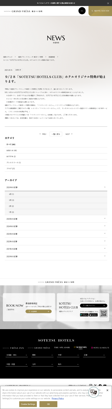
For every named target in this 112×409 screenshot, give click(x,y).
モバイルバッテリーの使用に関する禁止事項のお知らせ (56, 3)
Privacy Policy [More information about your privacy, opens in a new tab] (58, 398)
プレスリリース (13, 162)
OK (48, 404)
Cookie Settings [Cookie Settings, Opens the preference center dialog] (28, 404)
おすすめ (11, 156)
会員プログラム (90, 305)
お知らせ (11, 150)
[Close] (107, 390)
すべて (10, 144)
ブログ (10, 168)
